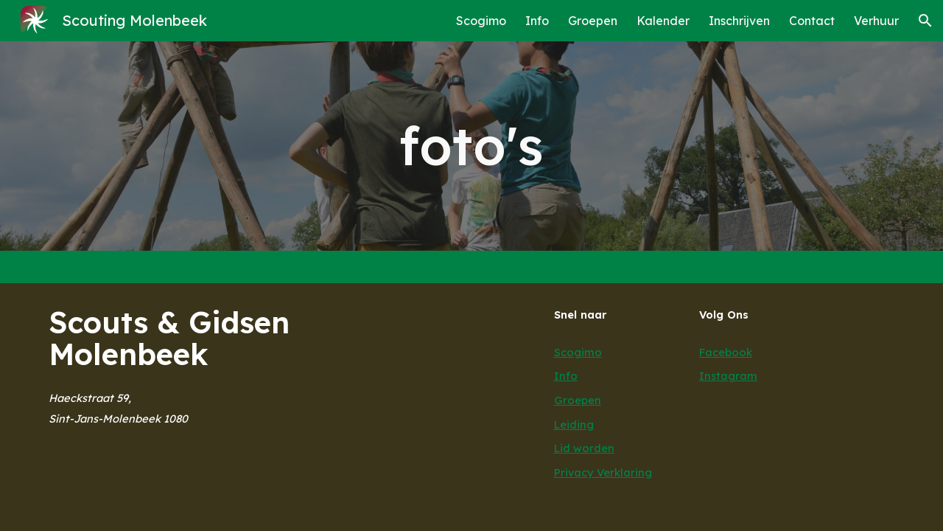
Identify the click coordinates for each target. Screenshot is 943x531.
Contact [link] (812, 20)
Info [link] (537, 20)
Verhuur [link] (876, 20)
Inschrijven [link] (739, 20)
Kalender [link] (663, 20)
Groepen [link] (592, 20)
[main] (471, 145)
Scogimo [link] (481, 20)
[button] (925, 20)
